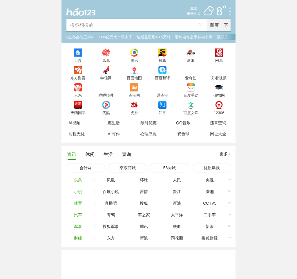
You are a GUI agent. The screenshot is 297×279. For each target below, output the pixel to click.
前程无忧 (76, 134)
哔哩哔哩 (106, 95)
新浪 (191, 60)
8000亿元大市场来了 (114, 37)
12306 (219, 113)
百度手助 (190, 95)
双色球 (183, 134)
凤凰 (106, 60)
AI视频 (74, 122)
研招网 (219, 95)
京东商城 (127, 167)
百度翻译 (162, 78)
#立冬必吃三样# (79, 37)
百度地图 (134, 78)
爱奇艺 (190, 78)
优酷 (106, 113)
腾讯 (134, 60)
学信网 (106, 78)
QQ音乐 (183, 122)
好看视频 (219, 78)
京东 (78, 95)
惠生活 (114, 122)
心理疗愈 (148, 134)
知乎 (162, 113)
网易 (219, 60)
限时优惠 (148, 122)
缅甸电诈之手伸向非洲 (194, 37)
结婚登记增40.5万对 (153, 37)
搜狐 (162, 60)
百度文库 (190, 113)
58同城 (169, 167)
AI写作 (113, 134)
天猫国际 (78, 113)
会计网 (85, 167)
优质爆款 (212, 167)
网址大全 (218, 134)
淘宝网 (134, 95)
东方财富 (78, 78)
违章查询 (218, 122)
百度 (78, 60)
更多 (224, 154)
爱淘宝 (162, 95)
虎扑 (134, 113)
